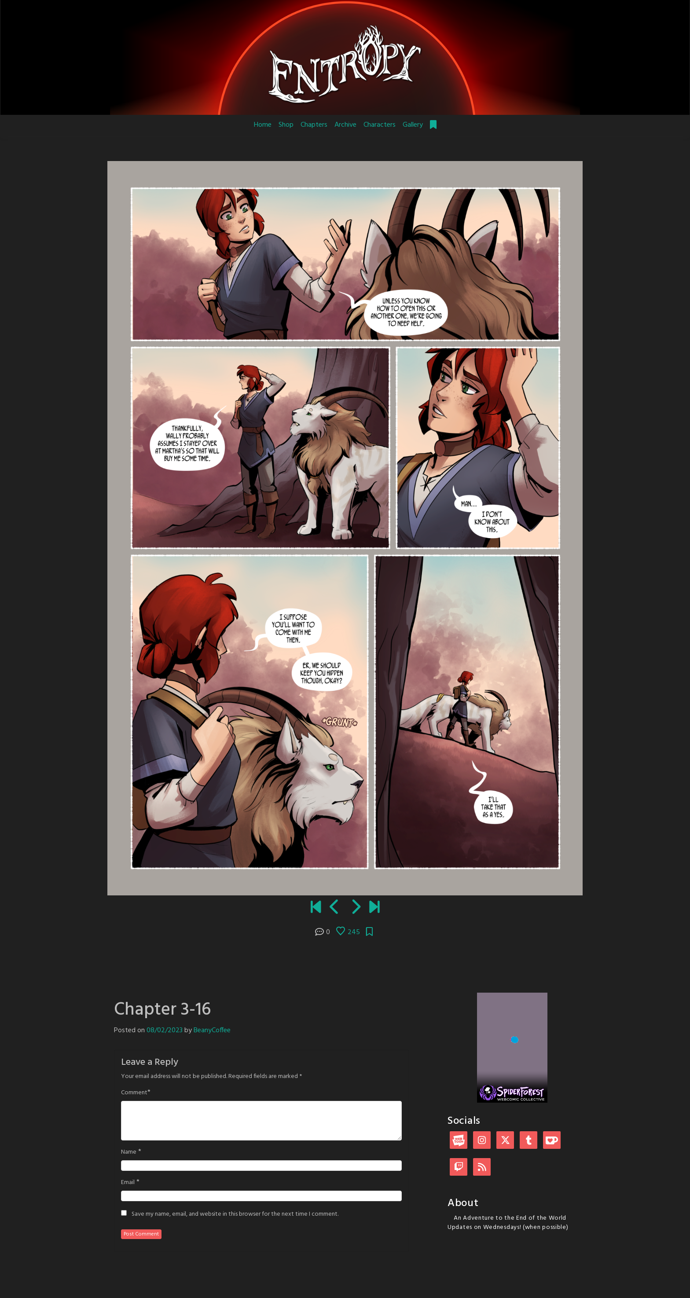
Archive (345, 125)
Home (263, 125)
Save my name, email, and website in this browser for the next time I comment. (235, 1214)
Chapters (314, 125)
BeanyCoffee (212, 1030)
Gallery (413, 125)
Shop (286, 125)
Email (128, 1182)
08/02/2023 (165, 1030)
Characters (379, 125)
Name (128, 1152)
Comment (134, 1093)
